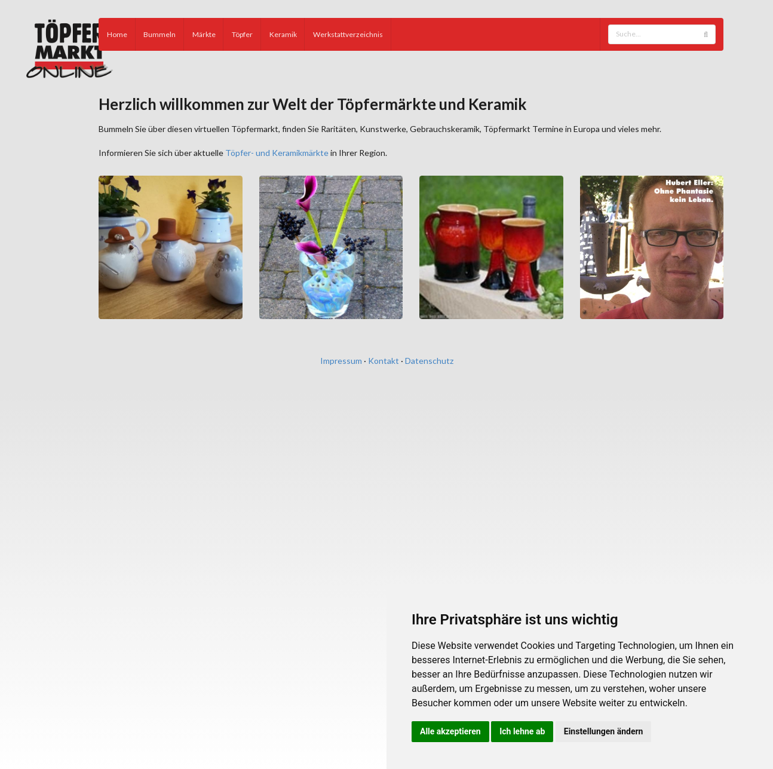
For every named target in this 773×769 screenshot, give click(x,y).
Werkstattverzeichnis (348, 34)
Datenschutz (429, 361)
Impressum (341, 361)
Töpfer (242, 34)
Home (117, 34)
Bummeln (159, 34)
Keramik (283, 34)
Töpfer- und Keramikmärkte (277, 153)
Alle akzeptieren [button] (450, 731)
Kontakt (383, 361)
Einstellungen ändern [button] (603, 731)
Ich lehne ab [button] (522, 731)
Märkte (204, 34)
